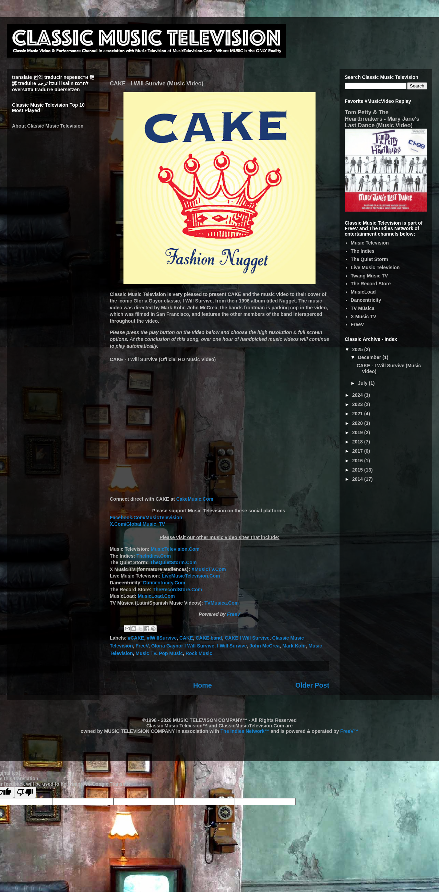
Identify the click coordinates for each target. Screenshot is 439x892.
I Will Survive (232, 646)
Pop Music (171, 653)
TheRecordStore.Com (177, 589)
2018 (358, 441)
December (370, 357)
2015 (358, 470)
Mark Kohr (294, 646)
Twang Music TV (369, 275)
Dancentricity (366, 300)
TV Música (363, 308)
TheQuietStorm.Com (173, 562)
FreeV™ (349, 731)
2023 (358, 404)
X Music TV (364, 316)
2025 (358, 349)
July (363, 383)
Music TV (145, 653)
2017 (358, 451)
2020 (358, 423)
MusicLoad (363, 292)
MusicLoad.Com (156, 596)
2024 (358, 395)
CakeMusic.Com (194, 499)
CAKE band (208, 638)
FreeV (233, 614)
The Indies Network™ (245, 731)
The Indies (363, 251)
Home (202, 685)
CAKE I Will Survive (247, 638)
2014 (358, 479)
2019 (358, 432)
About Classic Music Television (47, 126)
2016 (358, 460)
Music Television (370, 243)
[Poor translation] (25, 792)
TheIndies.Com (154, 556)
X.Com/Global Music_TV (137, 524)
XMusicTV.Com (208, 569)
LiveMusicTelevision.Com (191, 576)
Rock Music (199, 653)
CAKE (186, 638)
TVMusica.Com (221, 603)
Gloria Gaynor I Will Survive (182, 646)
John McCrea (264, 646)
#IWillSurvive (162, 638)
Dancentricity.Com (164, 582)
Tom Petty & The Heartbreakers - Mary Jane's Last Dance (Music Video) (382, 118)
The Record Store (371, 283)
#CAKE (136, 638)
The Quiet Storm (369, 259)
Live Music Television (375, 267)
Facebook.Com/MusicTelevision (146, 517)
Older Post (312, 685)
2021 (358, 413)
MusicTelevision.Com (175, 549)
